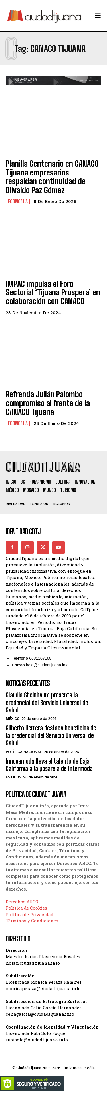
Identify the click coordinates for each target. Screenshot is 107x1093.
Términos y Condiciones (32, 920)
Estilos (13, 777)
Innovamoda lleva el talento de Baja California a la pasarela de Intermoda (49, 764)
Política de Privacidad (29, 914)
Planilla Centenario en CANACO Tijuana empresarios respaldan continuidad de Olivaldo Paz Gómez (52, 177)
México (12, 718)
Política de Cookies (26, 908)
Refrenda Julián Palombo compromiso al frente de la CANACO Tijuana (48, 403)
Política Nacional (24, 752)
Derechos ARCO (22, 901)
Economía (18, 201)
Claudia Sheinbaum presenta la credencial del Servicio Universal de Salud (47, 702)
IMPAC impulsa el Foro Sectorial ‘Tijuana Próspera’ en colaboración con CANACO (53, 292)
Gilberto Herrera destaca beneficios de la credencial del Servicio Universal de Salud (51, 735)
